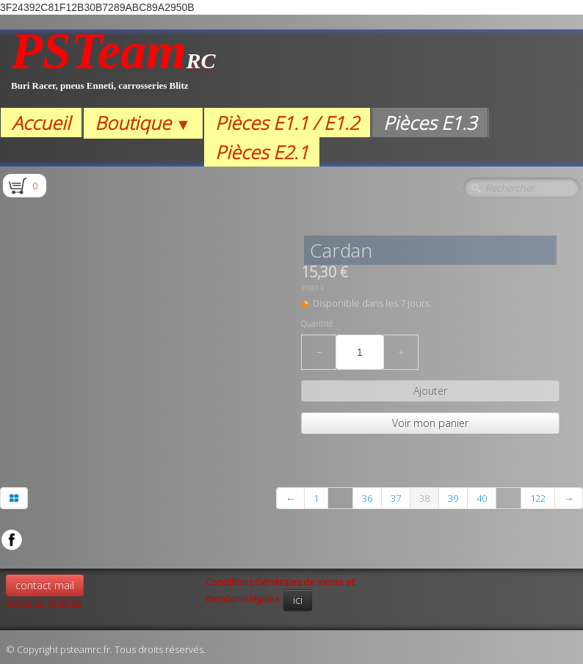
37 (396, 498)
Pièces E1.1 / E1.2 (287, 122)
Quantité (317, 323)
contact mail (44, 585)
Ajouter (430, 391)
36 (367, 498)
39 (453, 498)
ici (298, 600)
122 (538, 498)
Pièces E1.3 (430, 122)
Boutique (143, 122)
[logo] (113, 69)
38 (424, 498)
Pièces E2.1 (261, 151)
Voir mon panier (430, 423)
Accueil (41, 122)
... (340, 498)
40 (482, 498)
